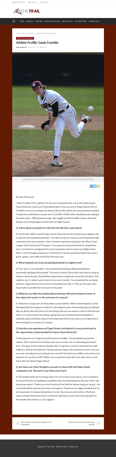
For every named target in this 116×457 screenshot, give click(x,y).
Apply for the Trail (18, 2)
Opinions (29, 21)
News (22, 21)
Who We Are (32, 2)
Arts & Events (67, 21)
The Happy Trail (81, 21)
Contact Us (44, 2)
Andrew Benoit (21, 47)
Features (38, 21)
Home (18, 33)
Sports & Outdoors (52, 21)
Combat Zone (94, 21)
